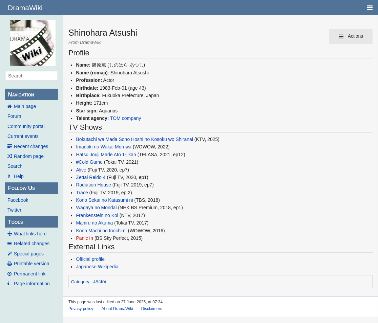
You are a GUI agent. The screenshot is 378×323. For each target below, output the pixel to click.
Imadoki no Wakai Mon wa (103, 146)
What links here (30, 233)
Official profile (90, 259)
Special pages (29, 253)
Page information (32, 283)
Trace (82, 192)
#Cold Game (89, 162)
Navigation (21, 94)
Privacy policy (80, 308)
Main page (25, 106)
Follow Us (21, 188)
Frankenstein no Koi (97, 215)
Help (19, 176)
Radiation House (93, 184)
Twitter (14, 210)
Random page (29, 156)
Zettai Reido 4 (90, 177)
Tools (15, 222)
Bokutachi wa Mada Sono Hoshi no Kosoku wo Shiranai (134, 139)
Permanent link (29, 273)
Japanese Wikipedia (97, 266)
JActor (100, 281)
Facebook (17, 200)
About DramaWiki (117, 308)
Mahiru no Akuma (94, 223)
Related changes (31, 243)
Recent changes (31, 146)
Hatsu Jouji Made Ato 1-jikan (106, 154)
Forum (14, 116)
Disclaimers (151, 308)
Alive (81, 170)
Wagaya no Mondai (96, 207)
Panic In (84, 238)
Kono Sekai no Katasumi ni (104, 200)
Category (80, 281)
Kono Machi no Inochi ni (101, 230)
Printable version (31, 263)
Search (14, 166)
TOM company (125, 118)
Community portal (26, 126)
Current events (23, 136)
